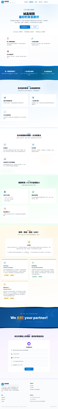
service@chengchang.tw (35, 397)
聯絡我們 (45, 2)
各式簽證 (32, 387)
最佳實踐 (26, 2)
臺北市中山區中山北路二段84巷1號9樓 (37, 401)
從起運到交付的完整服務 (35, 389)
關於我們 (40, 2)
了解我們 (35, 27)
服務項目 (31, 2)
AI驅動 (36, 2)
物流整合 (32, 385)
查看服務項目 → (25, 27)
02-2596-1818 (33, 399)
